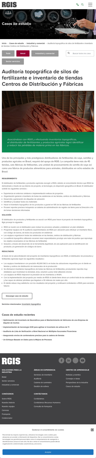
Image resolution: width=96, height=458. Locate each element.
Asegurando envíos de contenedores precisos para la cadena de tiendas (33, 335)
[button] (92, 430)
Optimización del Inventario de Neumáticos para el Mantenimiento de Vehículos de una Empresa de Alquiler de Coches (45, 321)
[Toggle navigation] (90, 4)
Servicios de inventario (43, 374)
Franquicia (6, 414)
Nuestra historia (8, 402)
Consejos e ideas (73, 378)
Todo (8, 53)
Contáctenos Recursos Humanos (47, 402)
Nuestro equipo (8, 406)
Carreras (5, 410)
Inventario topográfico (31, 304)
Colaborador (7, 418)
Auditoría (37, 378)
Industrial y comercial (36, 43)
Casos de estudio (16, 43)
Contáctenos (39, 398)
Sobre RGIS (7, 398)
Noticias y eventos (73, 374)
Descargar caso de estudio (17, 296)
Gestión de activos (41, 386)
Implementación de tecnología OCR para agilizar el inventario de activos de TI (36, 327)
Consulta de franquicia (43, 406)
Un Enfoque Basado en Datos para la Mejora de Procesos (27, 339)
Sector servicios (13, 61)
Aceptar (48, 452)
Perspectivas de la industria (77, 382)
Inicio (4, 43)
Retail (23, 53)
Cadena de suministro (43, 382)
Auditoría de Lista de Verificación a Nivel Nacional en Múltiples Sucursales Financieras (39, 331)
